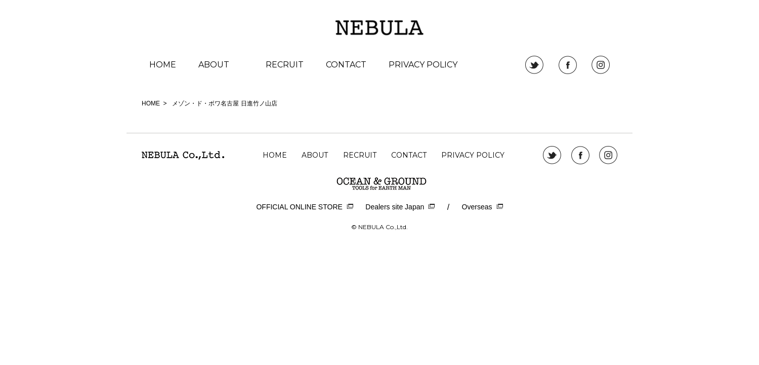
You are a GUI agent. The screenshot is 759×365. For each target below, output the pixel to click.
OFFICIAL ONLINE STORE (304, 207)
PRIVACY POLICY (423, 64)
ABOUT (213, 64)
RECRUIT (285, 64)
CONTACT (346, 64)
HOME (162, 64)
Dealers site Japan (400, 207)
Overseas (482, 207)
